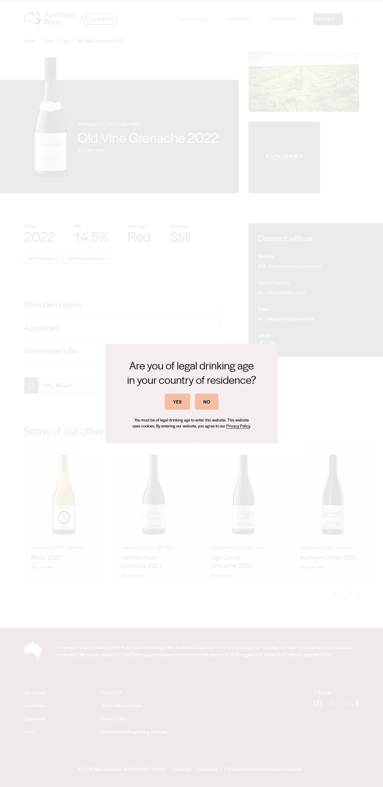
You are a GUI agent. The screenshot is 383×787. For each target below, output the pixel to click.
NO (206, 401)
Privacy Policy (238, 426)
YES (177, 401)
